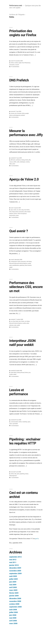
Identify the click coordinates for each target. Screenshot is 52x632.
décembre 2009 (15, 568)
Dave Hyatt (15, 321)
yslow (13, 163)
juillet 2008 (13, 612)
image (13, 211)
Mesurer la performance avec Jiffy (26, 133)
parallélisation (15, 265)
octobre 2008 (14, 604)
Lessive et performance (18, 392)
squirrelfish (15, 423)
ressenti (17, 64)
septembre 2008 (15, 607)
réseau (26, 473)
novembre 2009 (15, 571)
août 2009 (13, 576)
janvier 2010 (14, 565)
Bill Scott (13, 160)
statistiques (22, 162)
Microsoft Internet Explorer (20, 263)
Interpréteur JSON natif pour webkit (22, 343)
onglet (19, 62)
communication (14, 421)
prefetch (23, 115)
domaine (19, 113)
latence (11, 115)
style (15, 325)
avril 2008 (13, 621)
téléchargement (13, 475)
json (30, 372)
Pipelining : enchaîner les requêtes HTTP (24, 441)
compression (14, 261)
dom (20, 209)
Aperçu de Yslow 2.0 (24, 179)
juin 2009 (12, 582)
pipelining (22, 265)
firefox (12, 62)
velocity (28, 162)
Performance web (15, 5)
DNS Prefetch (19, 80)
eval (25, 209)
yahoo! (15, 213)
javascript (21, 211)
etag (22, 209)
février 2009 (13, 593)
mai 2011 (12, 562)
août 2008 (13, 610)
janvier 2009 (14, 596)
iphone (16, 211)
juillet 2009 (13, 579)
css (17, 209)
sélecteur (11, 325)
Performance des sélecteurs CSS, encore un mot (26, 287)
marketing (24, 421)
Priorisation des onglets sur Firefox (22, 33)
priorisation (12, 64)
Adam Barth (14, 372)
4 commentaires (15, 117)
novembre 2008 (15, 601)
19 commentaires (15, 66)
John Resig (28, 261)
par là (36, 538)
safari (27, 323)
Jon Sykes (27, 321)
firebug (23, 160)
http (15, 473)
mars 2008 (13, 623)
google (27, 113)
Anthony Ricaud (20, 372)
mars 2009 (13, 590)
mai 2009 (12, 585)
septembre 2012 (15, 557)
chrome (12, 113)
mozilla (16, 62)
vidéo (10, 163)
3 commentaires (15, 165)
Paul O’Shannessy (26, 62)
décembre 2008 (15, 598)
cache (14, 209)
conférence (18, 160)
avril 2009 (13, 587)
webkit (10, 267)
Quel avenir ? (18, 231)
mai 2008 (12, 618)
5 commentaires (15, 327)
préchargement (16, 115)
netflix (14, 162)
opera (10, 265)
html (10, 211)
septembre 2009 (15, 573)
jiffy (30, 160)
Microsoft (11, 263)
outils (18, 162)
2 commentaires (15, 269)
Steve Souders (28, 265)
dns (16, 113)
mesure (11, 162)
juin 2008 (12, 615)
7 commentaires (15, 217)
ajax (12, 209)
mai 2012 (12, 560)
